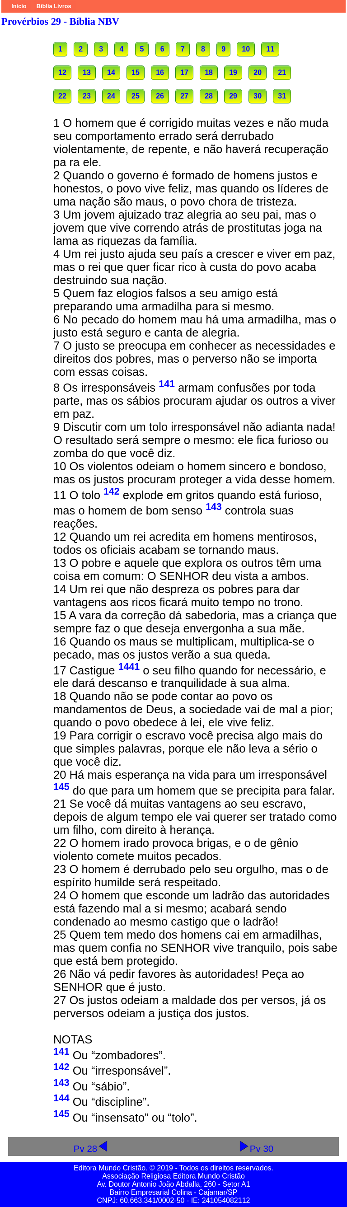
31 (282, 96)
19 (233, 72)
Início (18, 6)
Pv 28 (91, 1148)
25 (135, 96)
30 (257, 96)
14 (111, 72)
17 (184, 72)
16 (160, 72)
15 (135, 72)
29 (233, 96)
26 (160, 96)
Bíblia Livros (54, 6)
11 (270, 49)
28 (209, 96)
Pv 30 (256, 1148)
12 (62, 72)
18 (209, 72)
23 (87, 96)
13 (87, 72)
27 (184, 96)
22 (62, 96)
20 (257, 72)
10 (246, 49)
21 (282, 72)
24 (111, 96)
